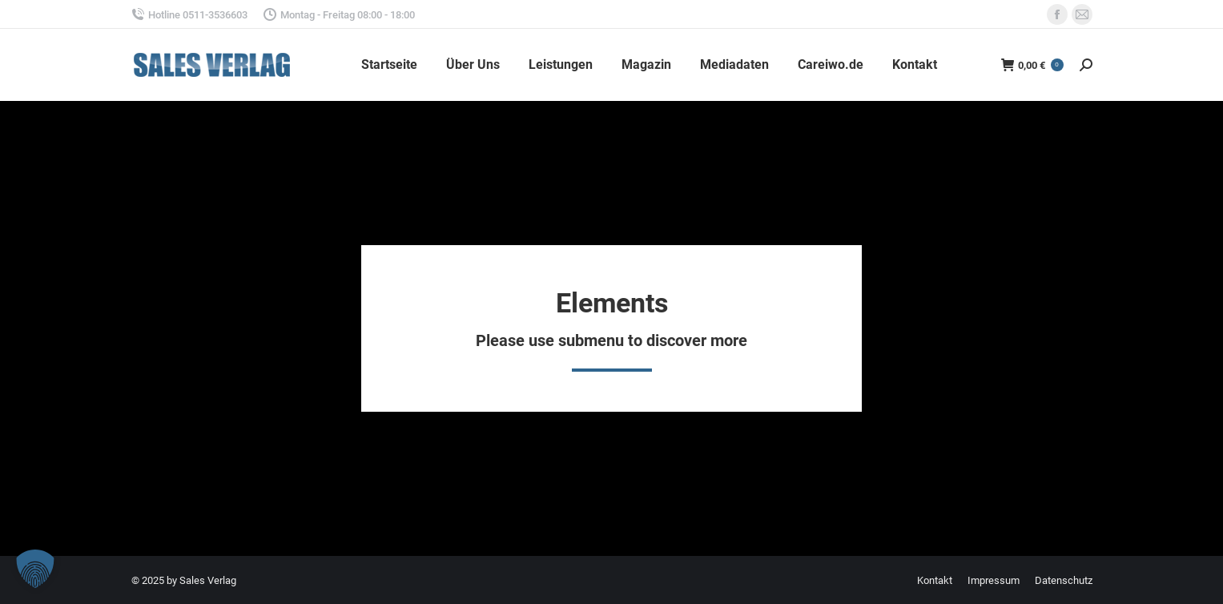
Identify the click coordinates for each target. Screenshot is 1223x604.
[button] (35, 569)
